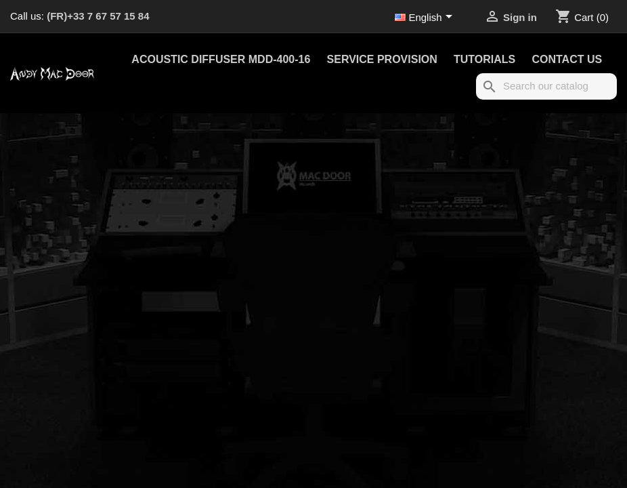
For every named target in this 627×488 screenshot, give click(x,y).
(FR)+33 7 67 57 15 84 (98, 16)
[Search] (546, 86)
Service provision (382, 59)
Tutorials (484, 59)
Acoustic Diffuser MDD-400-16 (220, 59)
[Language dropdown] (426, 18)
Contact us (567, 59)
